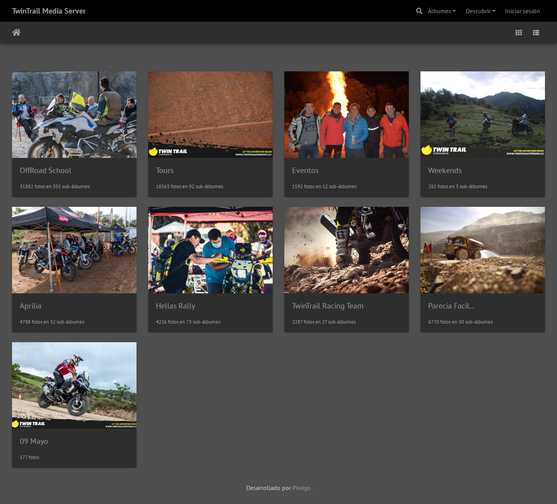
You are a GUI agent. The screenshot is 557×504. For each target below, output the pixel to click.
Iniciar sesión (522, 11)
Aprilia (31, 306)
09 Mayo (34, 441)
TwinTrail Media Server (49, 11)
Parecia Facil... (451, 306)
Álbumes (439, 11)
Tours (164, 170)
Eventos (305, 170)
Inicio (16, 32)
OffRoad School (45, 170)
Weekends (445, 170)
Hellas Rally (175, 306)
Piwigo (301, 488)
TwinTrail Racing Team (327, 306)
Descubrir (478, 11)
